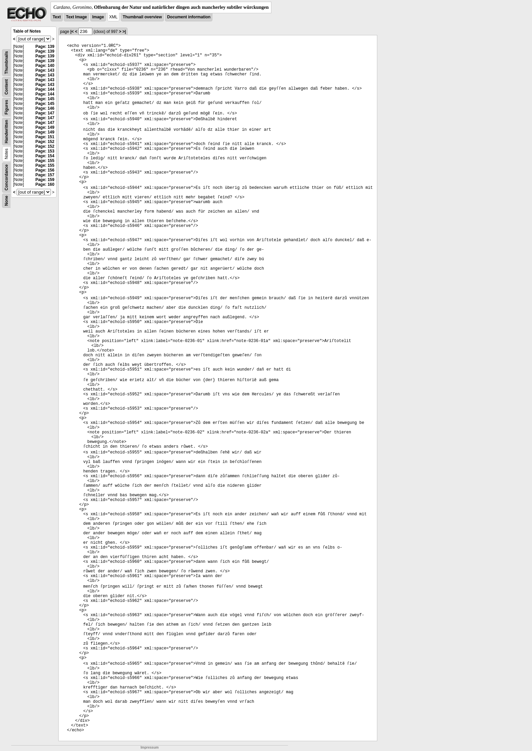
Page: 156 (44, 170)
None (6, 201)
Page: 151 (44, 137)
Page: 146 (44, 108)
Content (6, 86)
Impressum (149, 747)
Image (98, 17)
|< (72, 31)
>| (124, 31)
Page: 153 (44, 151)
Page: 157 (44, 175)
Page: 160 (44, 184)
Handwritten (6, 131)
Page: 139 (44, 46)
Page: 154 (44, 156)
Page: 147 (44, 113)
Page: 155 (44, 160)
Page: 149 (44, 127)
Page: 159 (44, 179)
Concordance (6, 177)
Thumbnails (6, 62)
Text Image (76, 17)
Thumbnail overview (142, 17)
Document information (188, 17)
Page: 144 (44, 89)
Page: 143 (44, 70)
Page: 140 (44, 65)
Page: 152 (44, 141)
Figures (6, 107)
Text (57, 17)
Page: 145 (44, 98)
